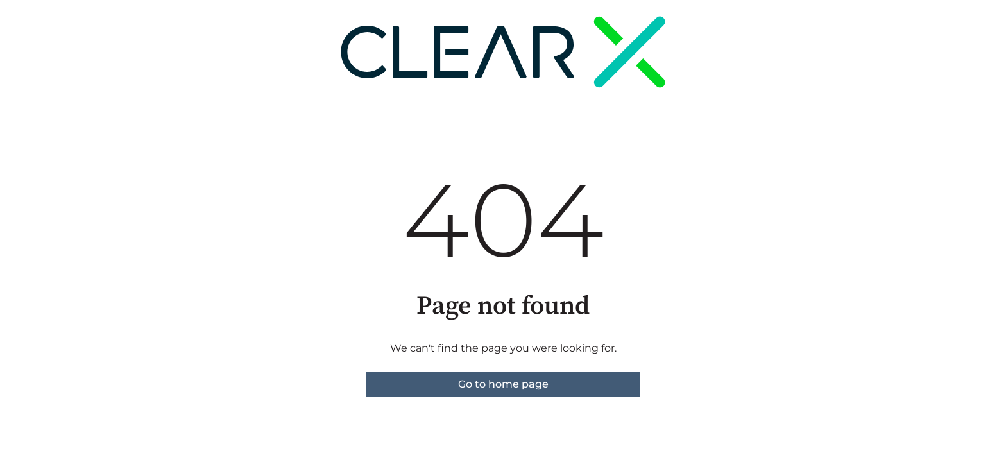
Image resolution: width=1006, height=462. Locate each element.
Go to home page (503, 384)
